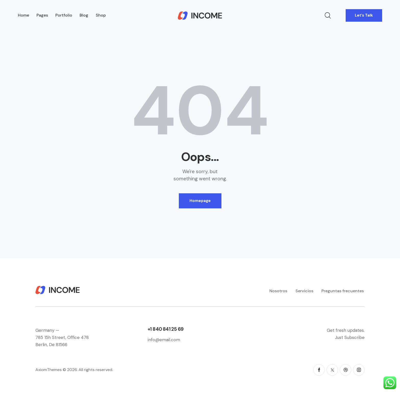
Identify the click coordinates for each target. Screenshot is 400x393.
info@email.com (164, 340)
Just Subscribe (350, 337)
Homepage (200, 200)
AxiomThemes (48, 369)
